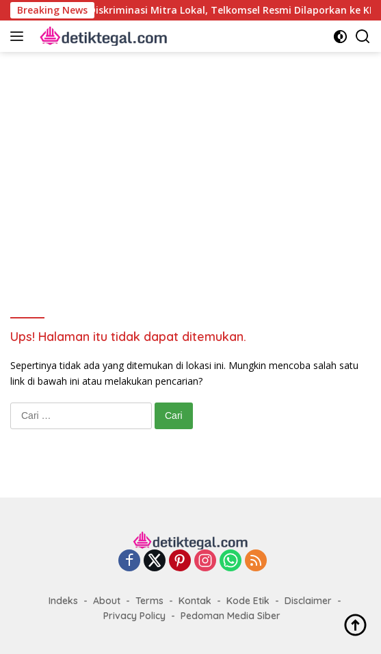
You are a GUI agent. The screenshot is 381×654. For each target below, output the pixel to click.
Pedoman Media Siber (230, 616)
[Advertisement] (190, 175)
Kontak (195, 601)
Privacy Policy (134, 616)
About (106, 601)
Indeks (63, 601)
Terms (149, 601)
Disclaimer (308, 601)
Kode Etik (248, 601)
